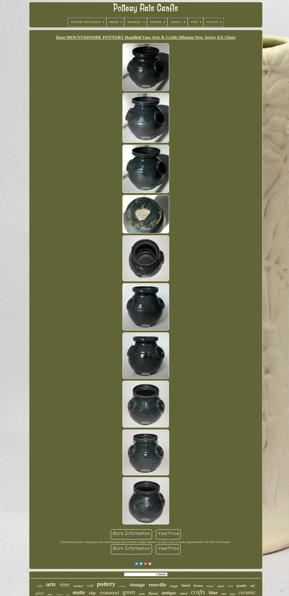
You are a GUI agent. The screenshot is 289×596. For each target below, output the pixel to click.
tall (252, 586)
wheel (183, 593)
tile (67, 594)
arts (51, 584)
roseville (157, 585)
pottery (106, 584)
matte (79, 592)
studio (142, 593)
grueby (242, 586)
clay (92, 593)
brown (198, 586)
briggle (174, 586)
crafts (198, 591)
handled (78, 586)
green (128, 592)
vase (64, 584)
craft (89, 585)
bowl (186, 585)
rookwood (109, 592)
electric (210, 586)
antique (169, 592)
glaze (40, 593)
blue (213, 592)
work (230, 586)
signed (220, 586)
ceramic (247, 592)
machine (59, 594)
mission (122, 586)
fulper (50, 594)
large (232, 594)
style (40, 586)
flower (153, 593)
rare (224, 593)
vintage (137, 585)
